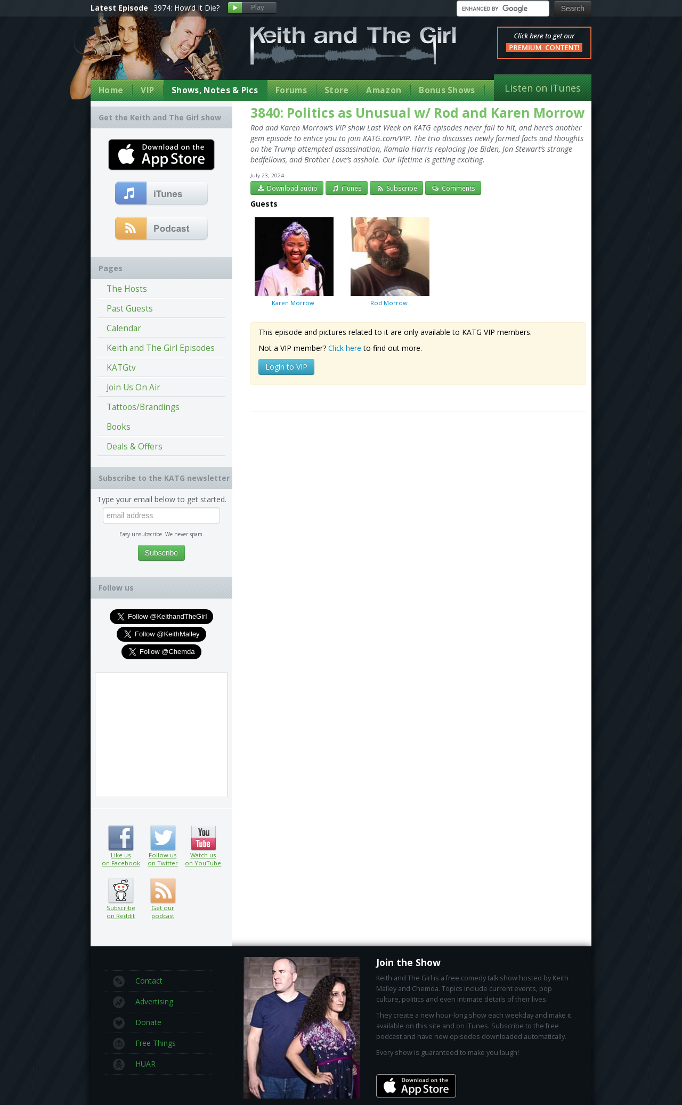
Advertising (143, 1002)
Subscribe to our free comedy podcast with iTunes (162, 194)
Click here (344, 348)
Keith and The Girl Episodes (161, 348)
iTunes (346, 188)
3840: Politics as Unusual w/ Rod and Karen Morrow (417, 112)
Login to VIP (286, 367)
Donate (137, 1023)
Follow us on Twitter (163, 838)
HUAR (134, 1064)
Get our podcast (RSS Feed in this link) (162, 229)
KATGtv (121, 367)
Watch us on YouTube (203, 838)
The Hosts (127, 288)
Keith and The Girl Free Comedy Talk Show (353, 45)
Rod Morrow (389, 261)
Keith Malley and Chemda (153, 54)
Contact (138, 981)
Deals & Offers (135, 446)
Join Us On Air (133, 387)
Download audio (287, 188)
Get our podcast (162, 912)
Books (119, 426)
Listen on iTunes (543, 87)
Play (252, 8)
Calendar (124, 328)
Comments (453, 188)
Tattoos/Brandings (143, 407)
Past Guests (130, 308)
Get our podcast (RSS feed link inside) (163, 891)
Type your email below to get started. (161, 499)
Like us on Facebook (121, 838)
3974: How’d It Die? (186, 8)
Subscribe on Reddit (121, 891)
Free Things (144, 1044)
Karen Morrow (293, 261)
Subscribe (396, 188)
